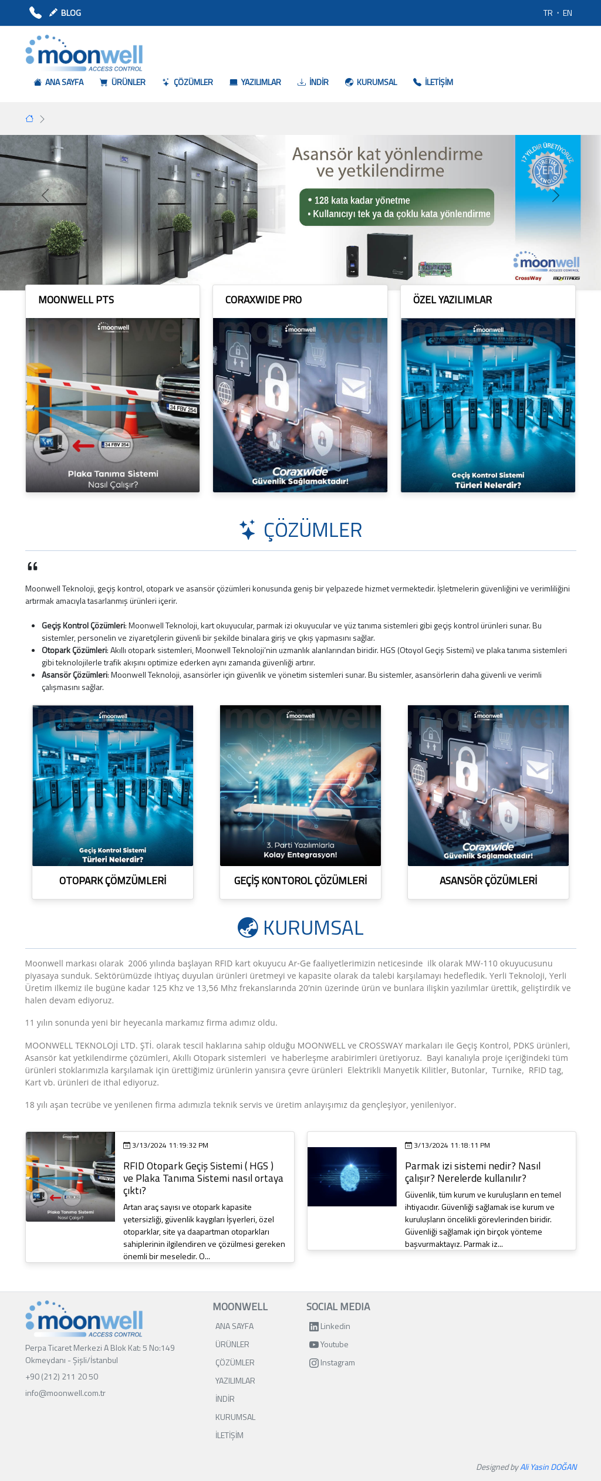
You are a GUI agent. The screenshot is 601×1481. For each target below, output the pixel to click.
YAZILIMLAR (235, 1380)
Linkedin (329, 1326)
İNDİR (225, 1398)
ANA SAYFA (234, 1326)
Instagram (332, 1362)
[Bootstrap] (84, 1318)
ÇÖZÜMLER (235, 1362)
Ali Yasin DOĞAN (548, 1466)
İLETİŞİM (229, 1435)
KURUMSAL (235, 1417)
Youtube (329, 1344)
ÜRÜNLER (232, 1344)
